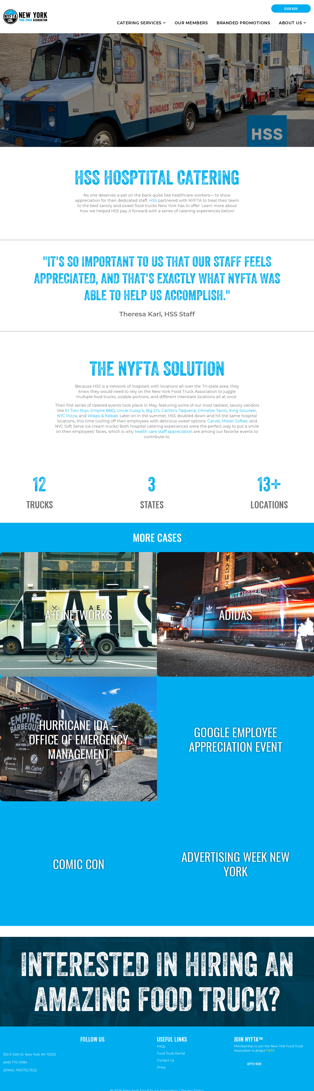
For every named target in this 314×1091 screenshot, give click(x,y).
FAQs (161, 1046)
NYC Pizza (67, 415)
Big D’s (153, 410)
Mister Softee (234, 421)
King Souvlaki (242, 410)
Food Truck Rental (171, 1053)
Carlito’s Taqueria (179, 410)
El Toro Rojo (77, 410)
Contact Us (165, 1060)
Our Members (191, 23)
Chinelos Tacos (212, 410)
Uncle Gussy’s (130, 410)
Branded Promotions (243, 23)
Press (161, 1067)
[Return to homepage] (25, 16)
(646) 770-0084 (15, 1062)
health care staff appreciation (164, 431)
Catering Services (141, 23)
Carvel (213, 421)
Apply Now (254, 1063)
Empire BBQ (102, 410)
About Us (292, 23)
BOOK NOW (291, 8)
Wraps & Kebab (103, 415)
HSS (153, 200)
